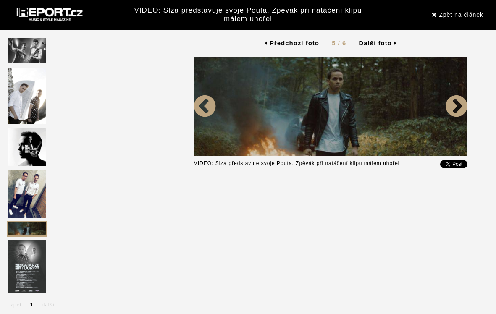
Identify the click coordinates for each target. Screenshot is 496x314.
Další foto (378, 43)
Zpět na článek (457, 14)
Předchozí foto (292, 43)
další (48, 305)
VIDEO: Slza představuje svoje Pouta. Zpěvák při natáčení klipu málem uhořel (248, 14)
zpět (16, 305)
